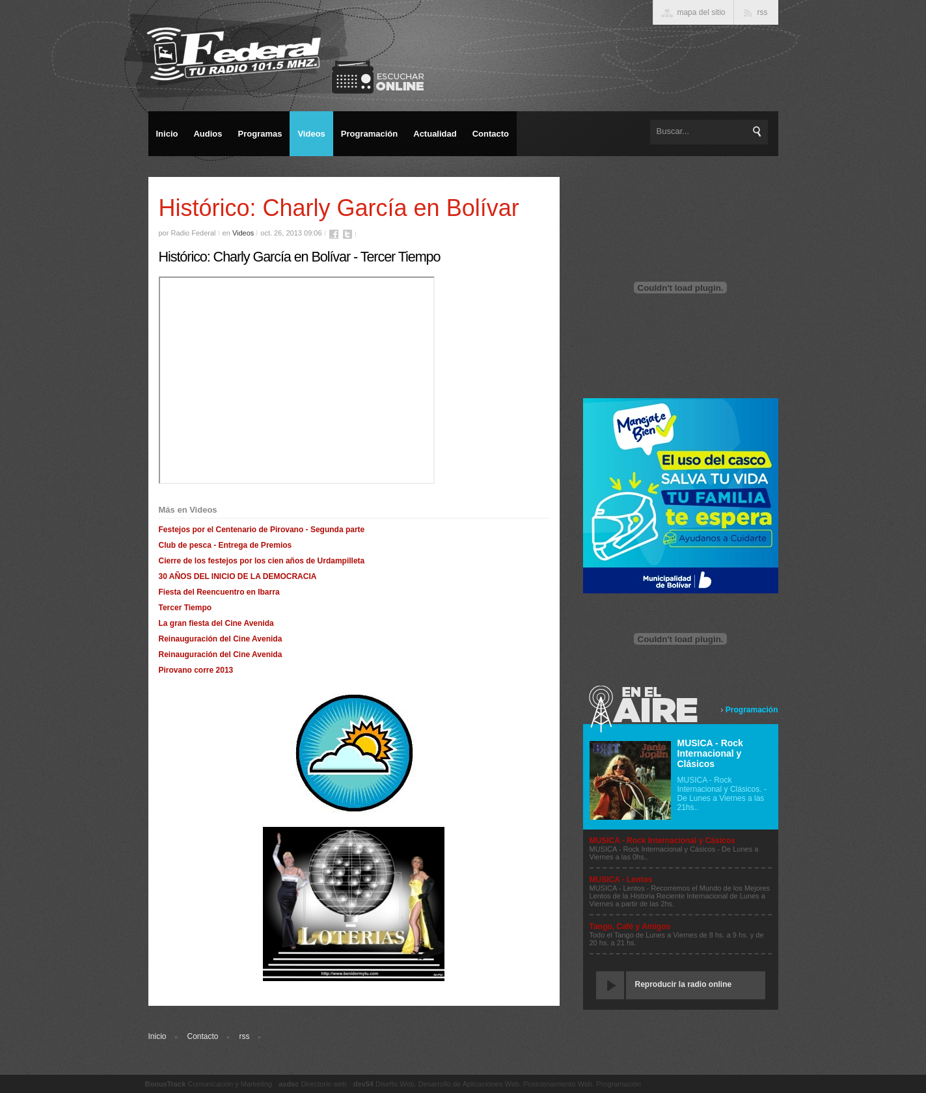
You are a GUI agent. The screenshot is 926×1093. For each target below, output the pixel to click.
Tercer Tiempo (185, 607)
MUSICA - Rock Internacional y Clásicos (710, 753)
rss (244, 1036)
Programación (752, 709)
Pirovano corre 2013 (196, 670)
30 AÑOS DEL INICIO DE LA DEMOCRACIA (238, 576)
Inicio (157, 1036)
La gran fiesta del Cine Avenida (216, 623)
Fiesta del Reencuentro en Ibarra (219, 592)
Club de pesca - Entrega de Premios (225, 545)
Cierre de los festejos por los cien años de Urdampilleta (262, 560)
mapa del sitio (701, 12)
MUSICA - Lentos (621, 879)
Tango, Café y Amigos (630, 926)
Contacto (203, 1036)
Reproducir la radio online (683, 984)
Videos (243, 233)
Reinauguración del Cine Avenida (220, 638)
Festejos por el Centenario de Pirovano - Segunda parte (262, 529)
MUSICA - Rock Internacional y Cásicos (662, 840)
